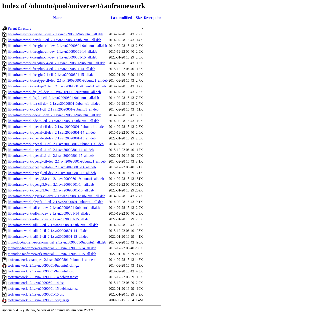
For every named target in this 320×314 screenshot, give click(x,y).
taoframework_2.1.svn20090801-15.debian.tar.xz (43, 288)
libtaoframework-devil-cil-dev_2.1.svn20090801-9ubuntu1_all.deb (55, 34)
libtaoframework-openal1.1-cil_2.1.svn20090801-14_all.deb (51, 150)
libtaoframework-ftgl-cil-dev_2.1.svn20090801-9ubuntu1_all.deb (54, 92)
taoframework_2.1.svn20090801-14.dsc (36, 283)
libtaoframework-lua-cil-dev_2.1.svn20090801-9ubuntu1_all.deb (54, 103)
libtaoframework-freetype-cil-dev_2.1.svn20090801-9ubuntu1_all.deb (58, 80)
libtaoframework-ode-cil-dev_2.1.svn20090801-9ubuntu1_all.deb (54, 115)
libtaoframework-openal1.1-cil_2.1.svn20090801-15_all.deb (51, 155)
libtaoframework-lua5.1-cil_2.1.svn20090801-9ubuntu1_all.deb (53, 109)
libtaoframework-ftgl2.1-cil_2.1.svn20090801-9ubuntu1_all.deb (53, 98)
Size (139, 18)
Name (57, 18)
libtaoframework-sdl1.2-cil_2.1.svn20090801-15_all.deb (48, 236)
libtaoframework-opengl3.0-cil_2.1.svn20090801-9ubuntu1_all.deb (56, 179)
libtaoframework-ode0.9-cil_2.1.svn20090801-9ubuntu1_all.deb (53, 121)
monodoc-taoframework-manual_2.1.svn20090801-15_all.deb (52, 254)
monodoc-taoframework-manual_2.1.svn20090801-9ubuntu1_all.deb (57, 242)
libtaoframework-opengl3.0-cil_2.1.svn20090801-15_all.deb (51, 190)
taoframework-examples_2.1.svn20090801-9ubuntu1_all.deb (51, 260)
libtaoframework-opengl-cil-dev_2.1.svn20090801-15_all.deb (52, 173)
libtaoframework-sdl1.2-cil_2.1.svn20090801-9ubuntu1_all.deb (53, 225)
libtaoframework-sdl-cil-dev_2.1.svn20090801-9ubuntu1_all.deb (54, 207)
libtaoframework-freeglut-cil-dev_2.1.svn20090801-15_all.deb (52, 57)
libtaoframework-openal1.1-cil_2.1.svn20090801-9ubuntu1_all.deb (56, 144)
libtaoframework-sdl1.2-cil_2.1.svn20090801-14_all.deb (48, 231)
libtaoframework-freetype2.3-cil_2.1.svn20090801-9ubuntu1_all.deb (57, 86)
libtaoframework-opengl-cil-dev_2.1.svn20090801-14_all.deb (52, 167)
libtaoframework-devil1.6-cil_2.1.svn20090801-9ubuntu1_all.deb (54, 40)
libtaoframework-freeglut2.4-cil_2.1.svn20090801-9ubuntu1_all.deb (56, 63)
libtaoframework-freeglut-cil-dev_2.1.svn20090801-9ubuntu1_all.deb (57, 46)
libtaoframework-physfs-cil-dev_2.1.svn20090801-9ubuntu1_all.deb (56, 196)
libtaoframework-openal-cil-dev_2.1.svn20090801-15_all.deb (52, 138)
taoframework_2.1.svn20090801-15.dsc (36, 294)
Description (152, 18)
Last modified (121, 18)
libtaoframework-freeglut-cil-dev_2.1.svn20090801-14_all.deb (52, 51)
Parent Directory (19, 28)
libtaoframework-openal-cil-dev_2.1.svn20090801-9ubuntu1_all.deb (56, 127)
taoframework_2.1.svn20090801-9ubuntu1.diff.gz (43, 265)
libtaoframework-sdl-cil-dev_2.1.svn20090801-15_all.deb (49, 219)
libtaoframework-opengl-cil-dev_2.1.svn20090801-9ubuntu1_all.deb (57, 161)
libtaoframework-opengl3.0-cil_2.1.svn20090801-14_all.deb (51, 184)
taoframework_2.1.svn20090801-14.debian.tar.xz (43, 277)
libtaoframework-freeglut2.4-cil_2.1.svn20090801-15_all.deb (51, 74)
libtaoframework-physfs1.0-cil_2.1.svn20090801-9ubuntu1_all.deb (55, 202)
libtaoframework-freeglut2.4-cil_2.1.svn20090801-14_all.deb (51, 69)
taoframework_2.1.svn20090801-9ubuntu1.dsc (41, 271)
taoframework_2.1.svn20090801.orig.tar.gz (38, 300)
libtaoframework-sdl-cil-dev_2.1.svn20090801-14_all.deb (49, 213)
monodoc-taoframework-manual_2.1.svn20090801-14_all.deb (52, 248)
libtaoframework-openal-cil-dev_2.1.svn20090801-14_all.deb (52, 132)
